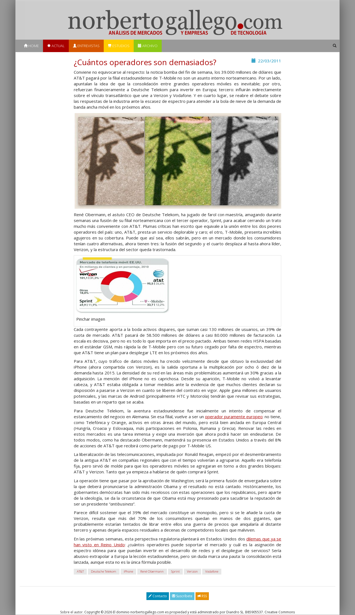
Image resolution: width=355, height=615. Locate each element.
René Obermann (152, 571)
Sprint (175, 571)
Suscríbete (182, 596)
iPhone (128, 571)
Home (31, 45)
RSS (202, 596)
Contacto (157, 596)
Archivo (148, 45)
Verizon (192, 571)
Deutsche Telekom (103, 571)
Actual (56, 45)
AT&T (80, 571)
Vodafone (211, 571)
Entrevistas (86, 45)
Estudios (119, 45)
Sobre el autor (71, 612)
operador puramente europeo (234, 416)
